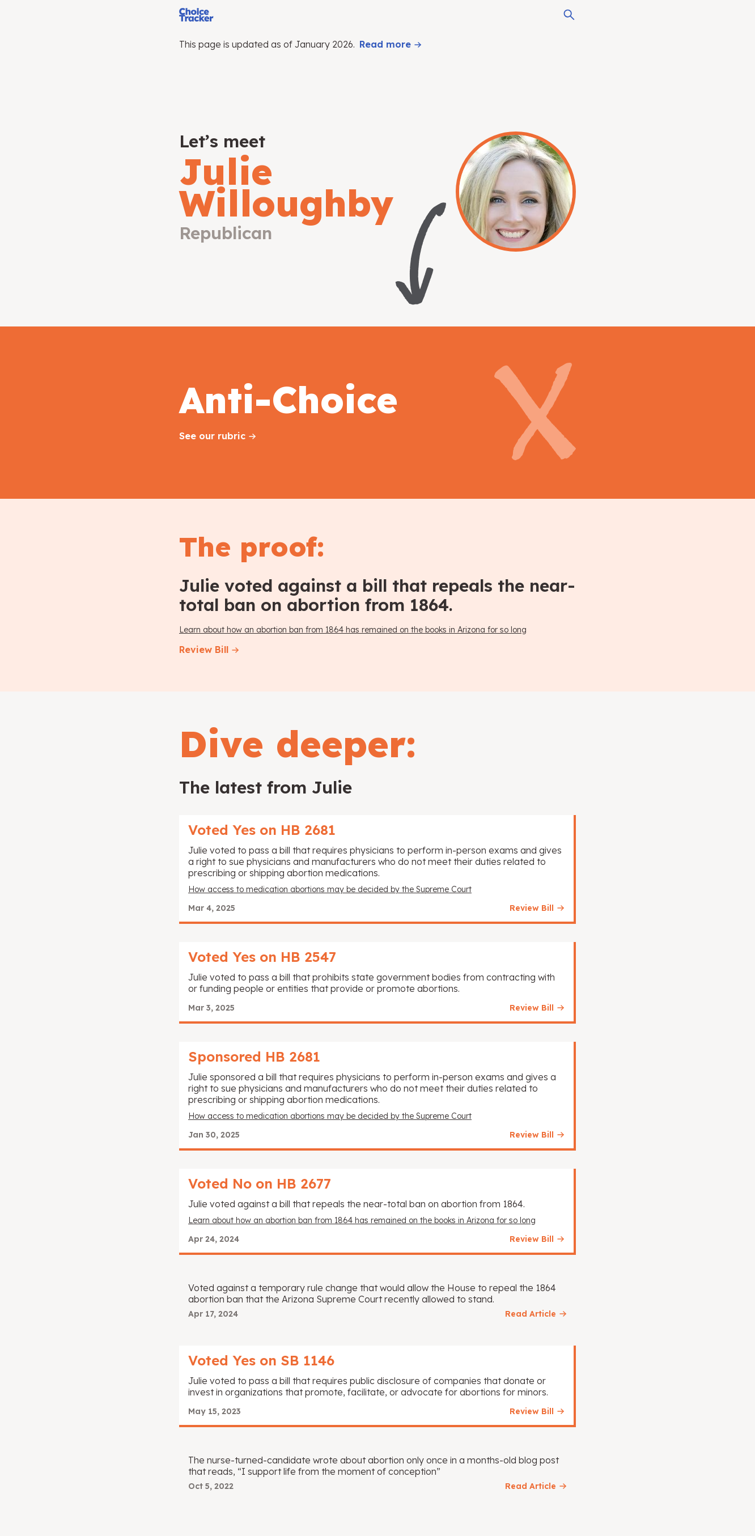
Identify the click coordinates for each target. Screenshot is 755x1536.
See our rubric (212, 436)
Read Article (530, 1314)
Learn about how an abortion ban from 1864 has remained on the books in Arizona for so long (353, 630)
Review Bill (203, 649)
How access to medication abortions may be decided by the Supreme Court (330, 889)
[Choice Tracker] (196, 15)
